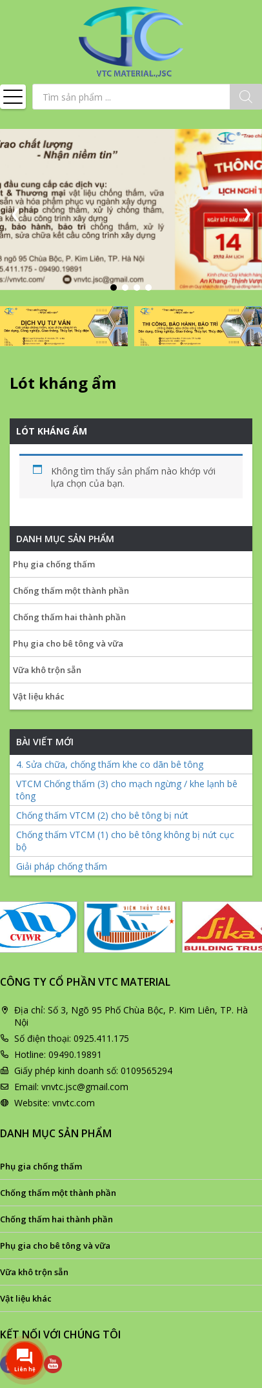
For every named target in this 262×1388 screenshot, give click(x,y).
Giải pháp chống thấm (61, 866)
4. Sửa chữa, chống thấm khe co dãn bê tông (109, 764)
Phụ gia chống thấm (54, 564)
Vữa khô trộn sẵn (47, 670)
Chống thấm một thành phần (71, 590)
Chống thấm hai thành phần (69, 617)
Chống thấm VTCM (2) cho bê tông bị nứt (102, 815)
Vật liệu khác (39, 696)
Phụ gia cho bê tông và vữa (68, 643)
